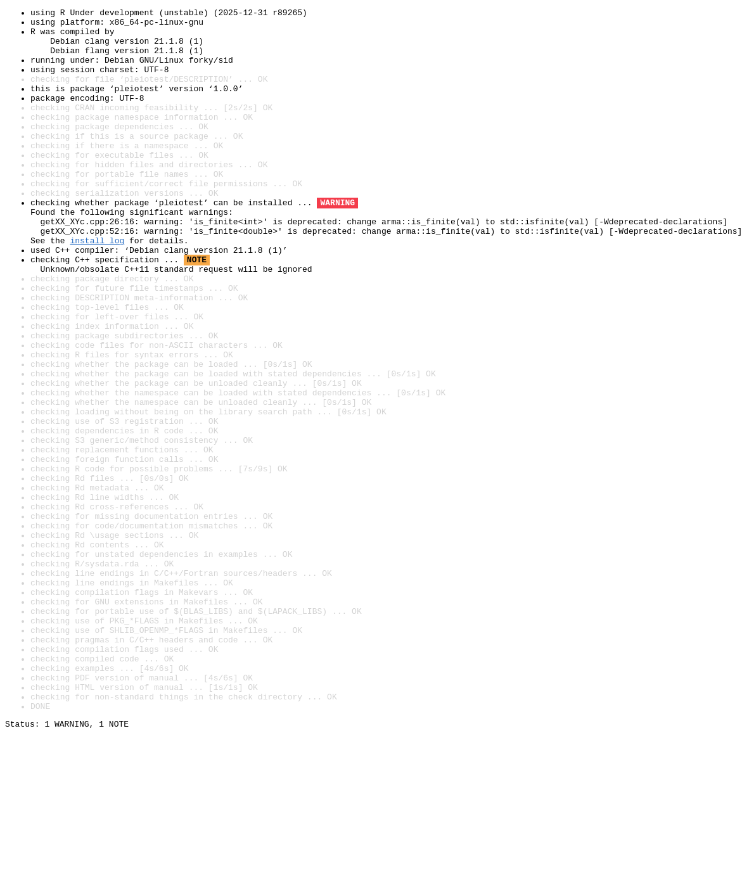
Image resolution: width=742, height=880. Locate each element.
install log (97, 287)
